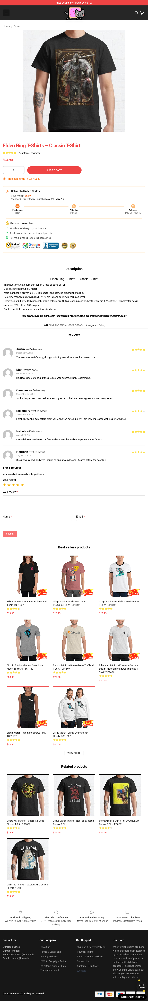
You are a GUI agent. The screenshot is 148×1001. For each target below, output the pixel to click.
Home (6, 26)
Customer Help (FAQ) (88, 966)
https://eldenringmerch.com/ (111, 316)
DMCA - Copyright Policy (53, 961)
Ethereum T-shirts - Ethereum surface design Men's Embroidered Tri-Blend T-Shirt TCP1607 (118, 668)
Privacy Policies (48, 956)
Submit (10, 533)
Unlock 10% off (142, 986)
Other (17, 26)
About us (45, 947)
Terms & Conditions (50, 951)
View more (74, 753)
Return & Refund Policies (90, 956)
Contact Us (83, 961)
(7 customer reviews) (29, 153)
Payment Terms (85, 951)
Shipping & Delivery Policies (91, 947)
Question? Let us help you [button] (132, 997)
